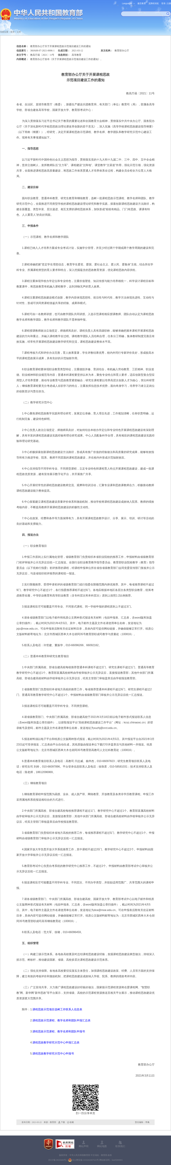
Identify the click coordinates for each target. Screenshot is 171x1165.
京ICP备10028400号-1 (58, 1160)
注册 (169, 3)
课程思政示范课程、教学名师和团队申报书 (58, 1031)
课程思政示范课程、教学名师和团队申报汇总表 (61, 1020)
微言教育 (141, 3)
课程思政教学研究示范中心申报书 (53, 1053)
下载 (63, 1122)
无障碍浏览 (153, 3)
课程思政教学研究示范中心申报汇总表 (55, 1042)
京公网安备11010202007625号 (85, 1160)
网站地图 (102, 1146)
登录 (163, 3)
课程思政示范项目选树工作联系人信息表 (57, 1009)
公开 (19, 32)
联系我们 (120, 1146)
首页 (12, 32)
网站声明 (83, 1146)
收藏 (72, 1122)
